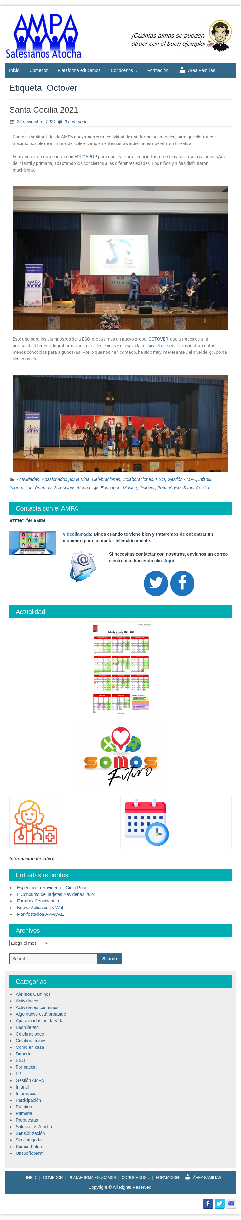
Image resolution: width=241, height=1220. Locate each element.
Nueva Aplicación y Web (41, 907)
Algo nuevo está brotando (41, 1014)
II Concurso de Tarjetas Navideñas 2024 (56, 894)
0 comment (75, 121)
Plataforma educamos (79, 70)
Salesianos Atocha (72, 487)
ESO (160, 479)
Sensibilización (30, 1133)
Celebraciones (106, 479)
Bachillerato (27, 1027)
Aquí (169, 560)
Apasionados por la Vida (65, 479)
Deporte (24, 1053)
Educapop (110, 487)
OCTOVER (158, 338)
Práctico (24, 1106)
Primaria (43, 487)
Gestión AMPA (181, 479)
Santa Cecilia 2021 (43, 109)
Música (130, 487)
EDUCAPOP (85, 156)
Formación (157, 70)
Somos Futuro (29, 1146)
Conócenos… (124, 70)
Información (20, 487)
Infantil (204, 479)
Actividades (28, 479)
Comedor (39, 70)
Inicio (14, 70)
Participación (28, 1100)
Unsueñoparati (30, 1153)
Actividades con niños (37, 1007)
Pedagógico (169, 487)
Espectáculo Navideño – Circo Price (52, 887)
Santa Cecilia (196, 487)
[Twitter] (156, 583)
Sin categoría (29, 1139)
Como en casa (30, 1047)
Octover (147, 487)
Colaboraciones (138, 479)
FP (18, 1073)
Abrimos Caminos (33, 994)
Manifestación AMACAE (40, 914)
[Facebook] (182, 583)
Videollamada (77, 534)
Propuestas (27, 1120)
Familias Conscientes (38, 900)
